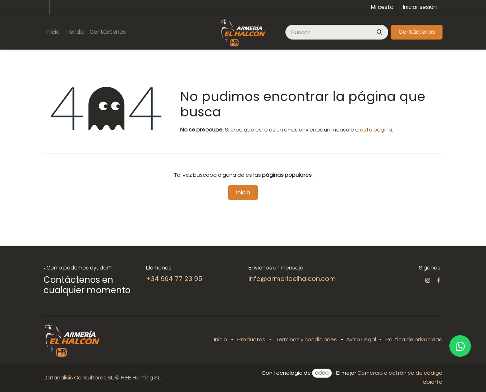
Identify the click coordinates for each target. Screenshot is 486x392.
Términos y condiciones (306, 339)
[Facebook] (438, 280)
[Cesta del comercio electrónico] (381, 7)
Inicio (243, 192)
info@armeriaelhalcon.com (292, 278)
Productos (251, 339)
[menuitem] (53, 32)
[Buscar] (378, 32)
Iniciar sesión (420, 7)
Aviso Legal (361, 339)
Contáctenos (417, 32)
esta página (376, 130)
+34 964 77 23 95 (174, 278)
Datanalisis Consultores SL (78, 378)
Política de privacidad (414, 339)
